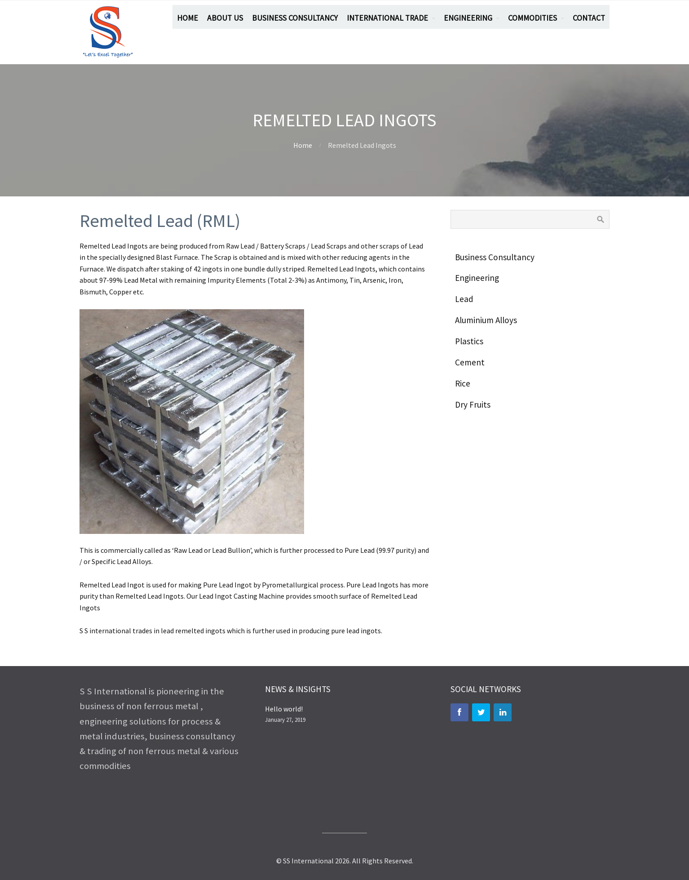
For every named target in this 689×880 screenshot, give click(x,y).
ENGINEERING (468, 18)
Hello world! (284, 708)
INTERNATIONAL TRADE (387, 18)
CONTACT (589, 18)
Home (302, 145)
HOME (187, 18)
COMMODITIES (532, 18)
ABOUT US (225, 18)
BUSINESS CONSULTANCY (295, 18)
